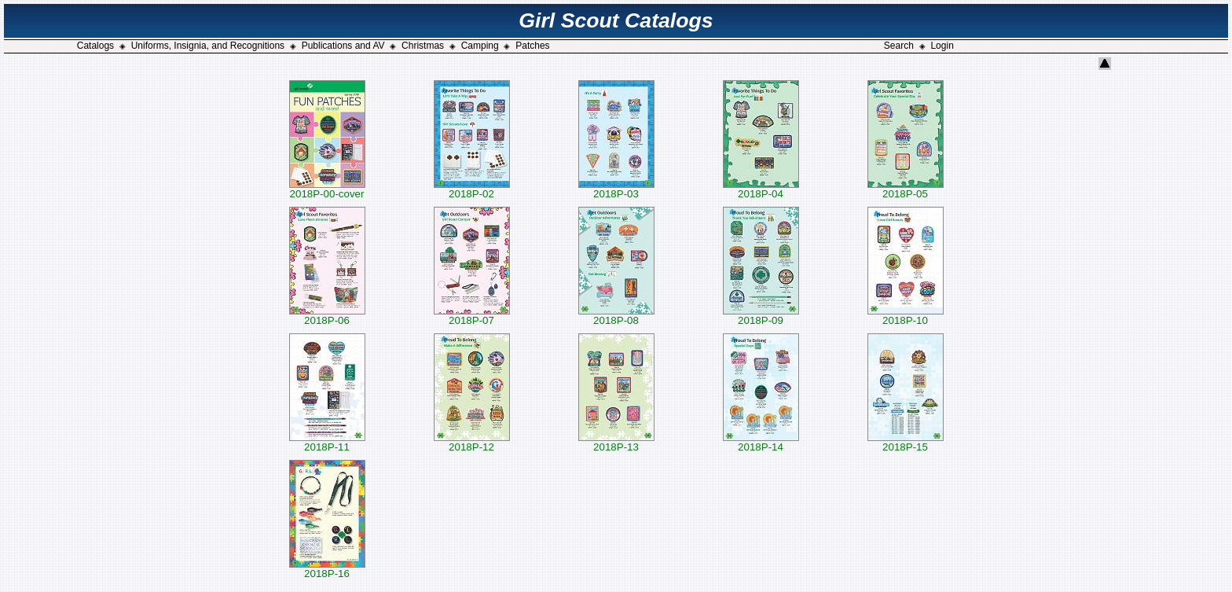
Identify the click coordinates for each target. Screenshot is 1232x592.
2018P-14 (761, 442)
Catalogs (95, 45)
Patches (532, 45)
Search (899, 45)
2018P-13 (616, 442)
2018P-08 (616, 315)
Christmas (423, 45)
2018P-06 (327, 315)
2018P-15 (905, 442)
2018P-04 (761, 189)
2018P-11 (327, 442)
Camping (480, 45)
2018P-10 (905, 315)
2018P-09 (761, 315)
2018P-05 (905, 189)
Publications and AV (343, 45)
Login (941, 45)
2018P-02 (472, 189)
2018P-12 (472, 442)
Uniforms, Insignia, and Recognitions (207, 45)
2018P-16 (327, 568)
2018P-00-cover (327, 189)
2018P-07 (472, 315)
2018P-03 (616, 189)
